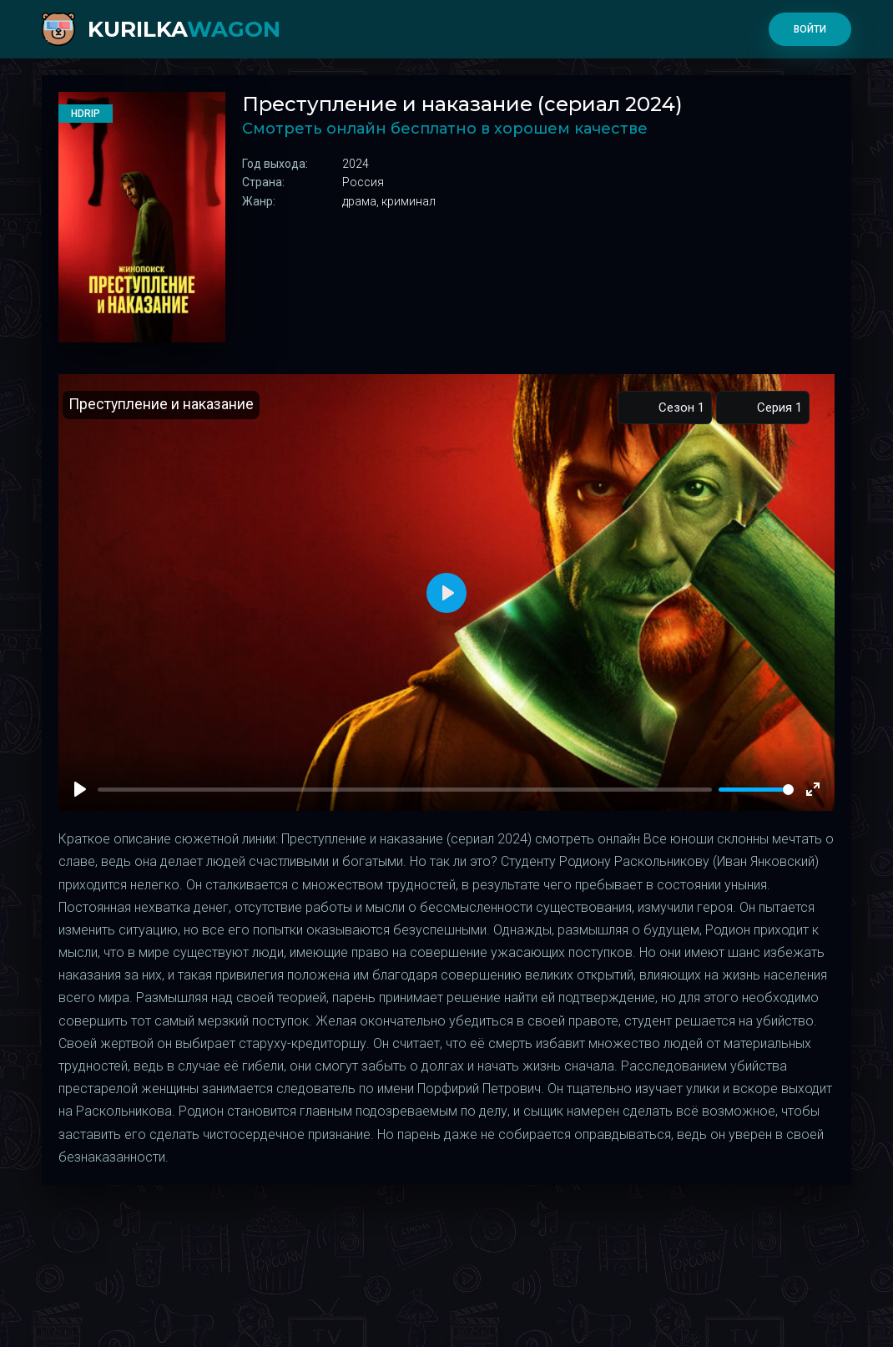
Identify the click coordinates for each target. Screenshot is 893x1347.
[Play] (80, 789)
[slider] (756, 790)
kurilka (184, 29)
